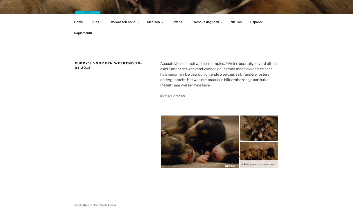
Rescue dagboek (208, 22)
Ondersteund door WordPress (94, 205)
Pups (97, 22)
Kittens (179, 22)
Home (78, 22)
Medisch (155, 22)
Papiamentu (83, 33)
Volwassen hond (125, 22)
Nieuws (236, 22)
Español (256, 22)
